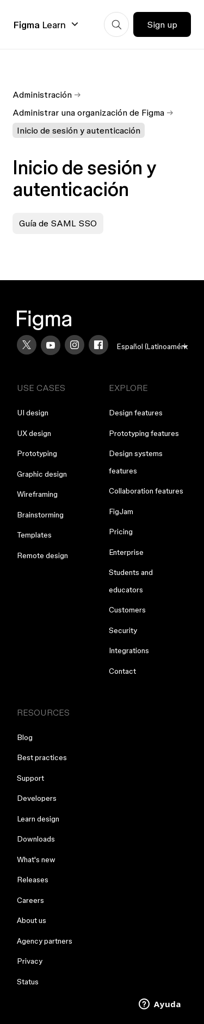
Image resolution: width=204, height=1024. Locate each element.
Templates (34, 534)
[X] (26, 345)
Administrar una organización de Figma (88, 112)
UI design (32, 412)
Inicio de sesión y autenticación (78, 130)
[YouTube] (50, 345)
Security (123, 630)
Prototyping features (144, 433)
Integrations (129, 650)
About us (31, 920)
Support (30, 778)
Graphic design (42, 474)
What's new (36, 859)
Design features (136, 412)
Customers (127, 609)
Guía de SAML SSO (58, 223)
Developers (37, 798)
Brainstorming (40, 514)
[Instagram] (74, 345)
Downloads (36, 839)
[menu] (152, 346)
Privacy (29, 961)
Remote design (42, 555)
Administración (42, 94)
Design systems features (136, 462)
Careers (30, 900)
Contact (122, 671)
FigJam (121, 511)
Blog (25, 737)
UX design (34, 433)
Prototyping (37, 453)
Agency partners (44, 941)
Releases (32, 879)
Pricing (121, 531)
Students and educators (131, 581)
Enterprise (126, 552)
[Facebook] (98, 345)
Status (28, 981)
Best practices (42, 757)
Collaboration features (146, 490)
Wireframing (37, 494)
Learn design (38, 818)
